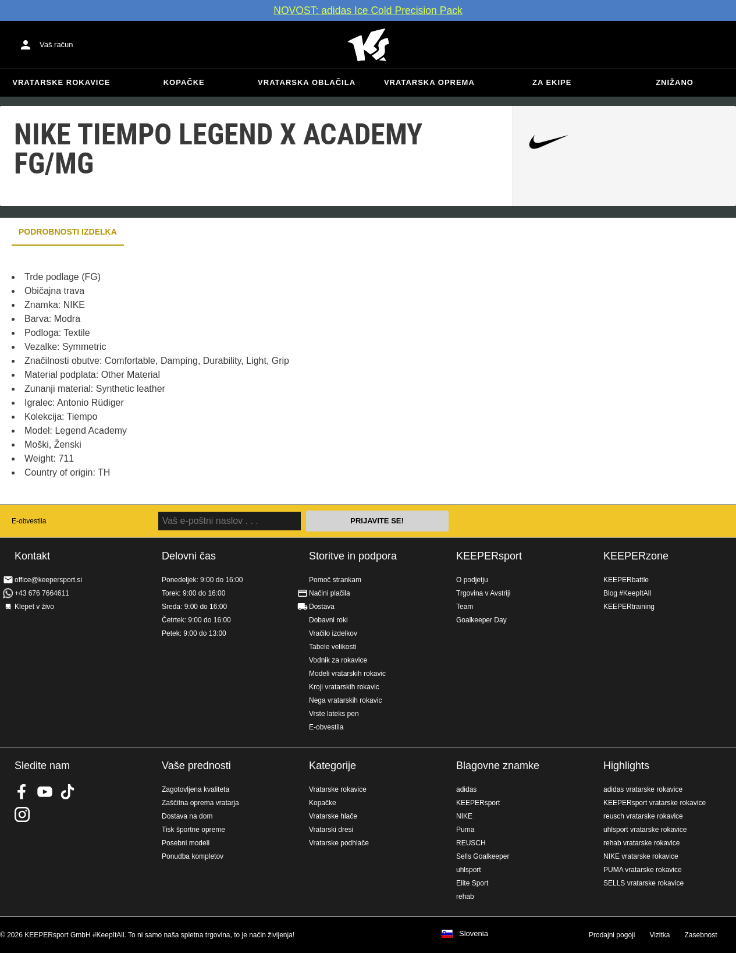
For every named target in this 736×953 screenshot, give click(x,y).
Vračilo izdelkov (333, 633)
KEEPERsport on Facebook (22, 791)
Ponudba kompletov (192, 856)
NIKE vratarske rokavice (640, 856)
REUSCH (471, 843)
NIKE (464, 816)
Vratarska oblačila (306, 82)
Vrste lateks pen (334, 714)
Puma (465, 830)
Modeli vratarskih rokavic (347, 673)
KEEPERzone (636, 556)
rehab (465, 896)
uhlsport (468, 870)
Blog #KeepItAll (627, 593)
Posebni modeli (185, 843)
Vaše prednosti (196, 765)
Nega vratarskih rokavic (345, 700)
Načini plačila (329, 593)
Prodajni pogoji (612, 935)
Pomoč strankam (335, 580)
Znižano (675, 82)
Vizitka (659, 935)
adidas (466, 789)
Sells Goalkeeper (482, 856)
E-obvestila (29, 521)
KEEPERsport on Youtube (44, 791)
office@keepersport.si (48, 580)
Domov (368, 45)
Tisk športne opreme (193, 830)
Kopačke (184, 82)
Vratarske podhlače (339, 843)
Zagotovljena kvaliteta (195, 789)
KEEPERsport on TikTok (67, 791)
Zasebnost (701, 935)
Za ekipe (551, 82)
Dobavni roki (328, 620)
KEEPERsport (489, 556)
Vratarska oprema (429, 82)
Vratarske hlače (333, 816)
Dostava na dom (187, 816)
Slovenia (473, 934)
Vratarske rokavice (61, 82)
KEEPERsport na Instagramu (22, 814)
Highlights (626, 765)
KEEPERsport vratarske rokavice (654, 803)
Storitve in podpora (353, 556)
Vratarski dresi (331, 830)
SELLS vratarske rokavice (643, 883)
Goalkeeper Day (481, 620)
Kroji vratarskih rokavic (344, 687)
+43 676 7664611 (42, 593)
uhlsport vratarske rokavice (645, 830)
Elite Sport (472, 883)
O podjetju (472, 580)
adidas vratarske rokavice (642, 789)
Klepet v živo (34, 607)
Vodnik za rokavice (338, 660)
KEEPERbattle (626, 580)
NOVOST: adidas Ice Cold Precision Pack (368, 10)
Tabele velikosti (332, 647)
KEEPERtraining (629, 607)
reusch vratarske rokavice (643, 816)
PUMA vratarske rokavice (642, 870)
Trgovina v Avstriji (483, 593)
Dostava (322, 607)
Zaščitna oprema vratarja (200, 803)
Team (464, 607)
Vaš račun (56, 44)
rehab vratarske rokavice (641, 843)
